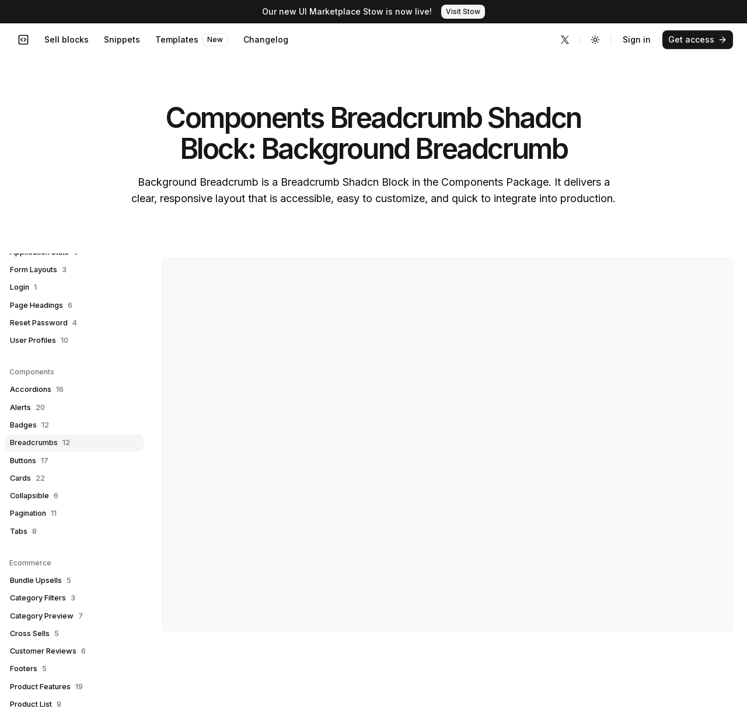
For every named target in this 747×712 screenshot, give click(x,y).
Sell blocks (66, 39)
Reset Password (43, 323)
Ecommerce (30, 562)
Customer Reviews (48, 651)
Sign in (637, 39)
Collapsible (34, 496)
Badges (29, 425)
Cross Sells (34, 633)
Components (31, 371)
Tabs (23, 531)
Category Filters (42, 598)
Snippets (122, 39)
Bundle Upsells (40, 580)
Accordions (37, 389)
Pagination (33, 513)
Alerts (27, 407)
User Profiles (39, 340)
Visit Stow (463, 11)
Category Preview (46, 616)
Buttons (29, 461)
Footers (28, 669)
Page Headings (41, 305)
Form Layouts (38, 270)
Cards (27, 478)
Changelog (265, 39)
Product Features (46, 687)
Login (23, 287)
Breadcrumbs (40, 442)
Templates (191, 39)
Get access (697, 39)
